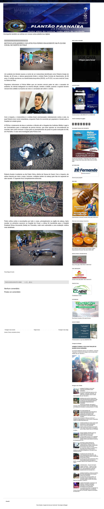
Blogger (65, 505)
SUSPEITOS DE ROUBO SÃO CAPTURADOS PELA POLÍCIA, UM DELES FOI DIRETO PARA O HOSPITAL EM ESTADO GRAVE (89, 455)
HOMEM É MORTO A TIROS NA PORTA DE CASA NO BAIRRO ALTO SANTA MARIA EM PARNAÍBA (89, 474)
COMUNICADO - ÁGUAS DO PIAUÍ (88, 465)
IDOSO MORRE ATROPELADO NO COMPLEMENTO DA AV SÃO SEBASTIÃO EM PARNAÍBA (88, 434)
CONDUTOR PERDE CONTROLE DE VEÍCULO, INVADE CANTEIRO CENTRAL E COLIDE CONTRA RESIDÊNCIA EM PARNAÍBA (88, 484)
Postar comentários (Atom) (14, 332)
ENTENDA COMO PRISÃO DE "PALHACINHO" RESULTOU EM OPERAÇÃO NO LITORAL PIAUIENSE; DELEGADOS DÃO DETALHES (89, 444)
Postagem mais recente (10, 329)
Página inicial (37, 329)
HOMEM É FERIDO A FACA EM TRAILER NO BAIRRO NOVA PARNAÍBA (87, 390)
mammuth (55, 505)
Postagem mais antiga (63, 329)
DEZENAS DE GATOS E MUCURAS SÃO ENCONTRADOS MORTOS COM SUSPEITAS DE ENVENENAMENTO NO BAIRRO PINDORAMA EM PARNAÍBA (88, 401)
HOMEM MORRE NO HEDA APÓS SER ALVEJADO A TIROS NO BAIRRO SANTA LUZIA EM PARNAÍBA (89, 424)
